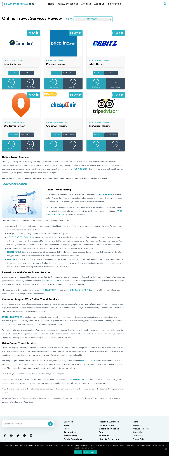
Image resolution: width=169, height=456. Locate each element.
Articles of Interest (141, 428)
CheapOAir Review (56, 125)
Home (51, 4)
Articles (86, 4)
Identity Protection (109, 439)
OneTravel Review (14, 125)
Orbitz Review (96, 64)
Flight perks (14, 252)
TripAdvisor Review (99, 125)
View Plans (14, 73)
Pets (66, 428)
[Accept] (165, 449)
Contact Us (114, 4)
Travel (67, 425)
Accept (77, 452)
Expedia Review (13, 64)
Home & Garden (107, 425)
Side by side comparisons (20, 237)
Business (68, 421)
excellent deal (78, 379)
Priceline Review (55, 64)
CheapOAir (84, 290)
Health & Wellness (109, 421)
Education (104, 435)
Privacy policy (89, 452)
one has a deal (88, 361)
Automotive (70, 432)
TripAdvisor (49, 290)
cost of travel (104, 194)
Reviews (137, 425)
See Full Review (26, 73)
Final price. (13, 259)
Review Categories (68, 4)
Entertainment (71, 435)
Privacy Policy (139, 439)
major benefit (79, 169)
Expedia (74, 290)
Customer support (12, 317)
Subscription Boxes (109, 428)
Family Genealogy (73, 439)
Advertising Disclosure (14, 184)
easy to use (53, 280)
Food (101, 432)
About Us (99, 4)
